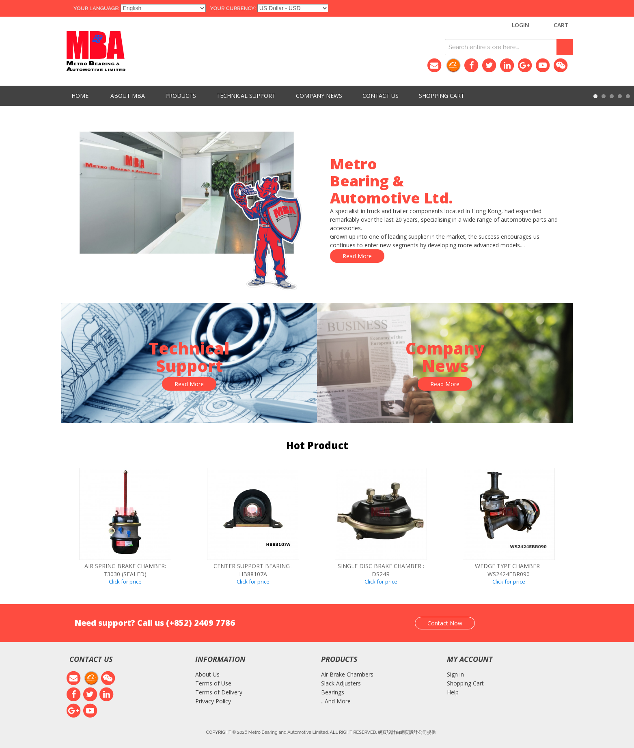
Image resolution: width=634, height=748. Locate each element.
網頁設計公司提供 (418, 732)
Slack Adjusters (341, 683)
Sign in (455, 674)
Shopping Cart (465, 683)
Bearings (332, 692)
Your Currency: (233, 8)
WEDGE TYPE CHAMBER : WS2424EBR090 (509, 570)
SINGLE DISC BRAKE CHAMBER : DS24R (381, 570)
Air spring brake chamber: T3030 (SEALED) (125, 570)
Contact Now (444, 623)
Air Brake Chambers (347, 674)
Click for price (125, 581)
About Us (207, 674)
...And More (336, 701)
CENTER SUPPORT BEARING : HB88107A (253, 570)
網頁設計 (387, 732)
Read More (357, 256)
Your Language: (96, 8)
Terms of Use (213, 683)
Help (453, 692)
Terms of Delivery (218, 692)
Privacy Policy (213, 701)
